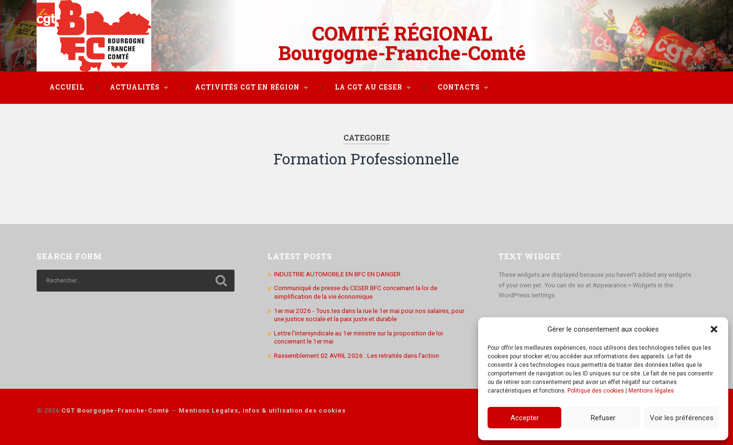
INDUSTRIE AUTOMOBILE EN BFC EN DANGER (337, 274)
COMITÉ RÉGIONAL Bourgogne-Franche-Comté (402, 42)
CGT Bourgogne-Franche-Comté (115, 410)
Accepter (524, 418)
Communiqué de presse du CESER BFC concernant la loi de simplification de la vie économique (355, 292)
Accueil (66, 87)
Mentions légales (651, 390)
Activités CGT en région (247, 87)
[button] (714, 329)
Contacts (459, 87)
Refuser (603, 418)
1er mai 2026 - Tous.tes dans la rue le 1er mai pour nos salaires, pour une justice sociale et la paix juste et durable (369, 315)
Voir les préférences (681, 418)
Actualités (135, 87)
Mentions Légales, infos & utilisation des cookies (262, 410)
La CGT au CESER (368, 87)
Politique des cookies (595, 390)
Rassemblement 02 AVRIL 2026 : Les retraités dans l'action (356, 355)
